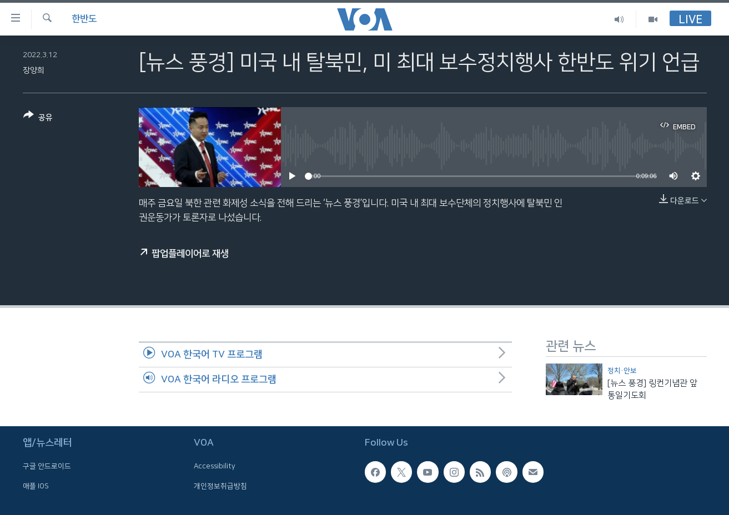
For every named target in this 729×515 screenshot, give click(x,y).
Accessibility (214, 467)
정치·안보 (622, 371)
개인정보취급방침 (220, 486)
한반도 (84, 19)
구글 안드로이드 (47, 467)
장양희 (33, 70)
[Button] (38, 118)
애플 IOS (36, 486)
